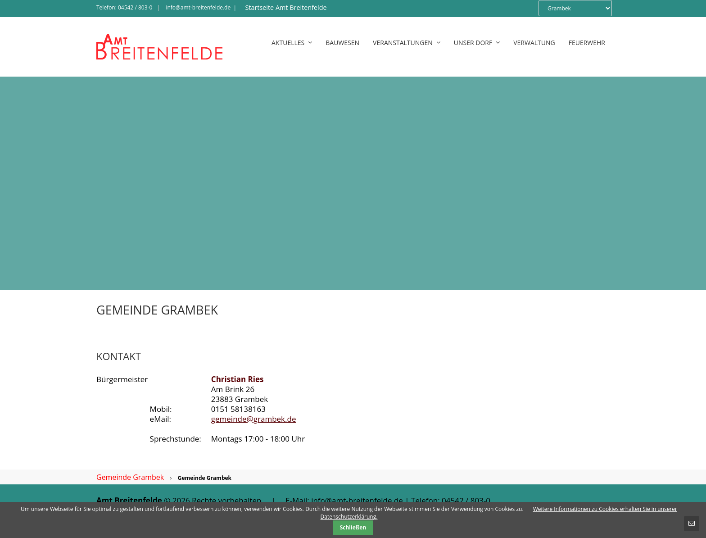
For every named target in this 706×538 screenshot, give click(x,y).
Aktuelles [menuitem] (292, 42)
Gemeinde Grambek (130, 477)
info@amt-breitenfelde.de (198, 7)
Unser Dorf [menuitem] (477, 42)
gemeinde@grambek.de (253, 419)
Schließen (353, 527)
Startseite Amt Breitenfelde (285, 7)
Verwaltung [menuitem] (534, 42)
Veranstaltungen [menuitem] (406, 42)
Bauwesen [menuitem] (342, 42)
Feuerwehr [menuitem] (587, 42)
